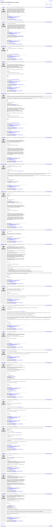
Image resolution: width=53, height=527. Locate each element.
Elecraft (1, 0)
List (5, 4)
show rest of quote (9, 277)
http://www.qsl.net (14, 19)
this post (10, 47)
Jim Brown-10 (3, 473)
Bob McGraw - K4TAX (3, 244)
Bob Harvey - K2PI (3, 93)
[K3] (3, 0)
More (51, 7)
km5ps (3, 7)
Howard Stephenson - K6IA (4, 229)
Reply (46, 7)
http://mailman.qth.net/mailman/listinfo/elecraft (14, 81)
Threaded (8, 4)
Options (51, 4)
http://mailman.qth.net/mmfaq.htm (12, 17)
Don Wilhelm (3, 61)
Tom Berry (3, 331)
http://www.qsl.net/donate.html (19, 84)
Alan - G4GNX (3, 362)
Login (49, 0)
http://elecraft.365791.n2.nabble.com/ (14, 79)
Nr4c (3, 305)
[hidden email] (11, 42)
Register (51, 0)
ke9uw (3, 426)
